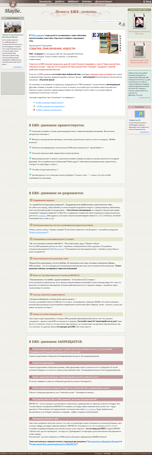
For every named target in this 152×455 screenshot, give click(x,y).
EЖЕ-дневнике (37, 35)
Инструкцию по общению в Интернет (104, 441)
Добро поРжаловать (38, 232)
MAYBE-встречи (57, 249)
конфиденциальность (129, 453)
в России (107, 453)
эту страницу (90, 409)
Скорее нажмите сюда (97, 5)
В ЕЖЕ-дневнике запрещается (49, 110)
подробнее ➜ (17, 67)
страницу (42, 215)
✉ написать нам (145, 453)
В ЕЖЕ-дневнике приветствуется (49, 102)
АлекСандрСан (144, 97)
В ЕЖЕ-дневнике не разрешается (50, 106)
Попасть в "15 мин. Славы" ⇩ (139, 10)
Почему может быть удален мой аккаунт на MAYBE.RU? (53, 444)
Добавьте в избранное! (54, 453)
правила (116, 453)
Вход (147, 1)
